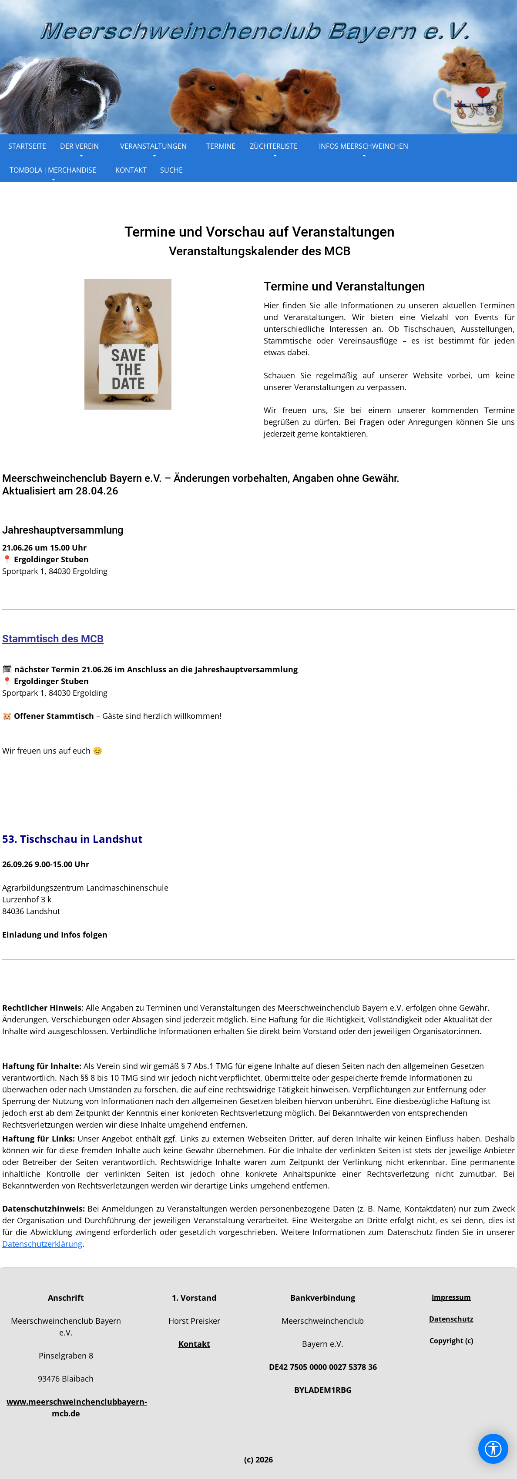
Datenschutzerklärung (42, 1244)
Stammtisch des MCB (53, 639)
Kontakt (194, 1344)
